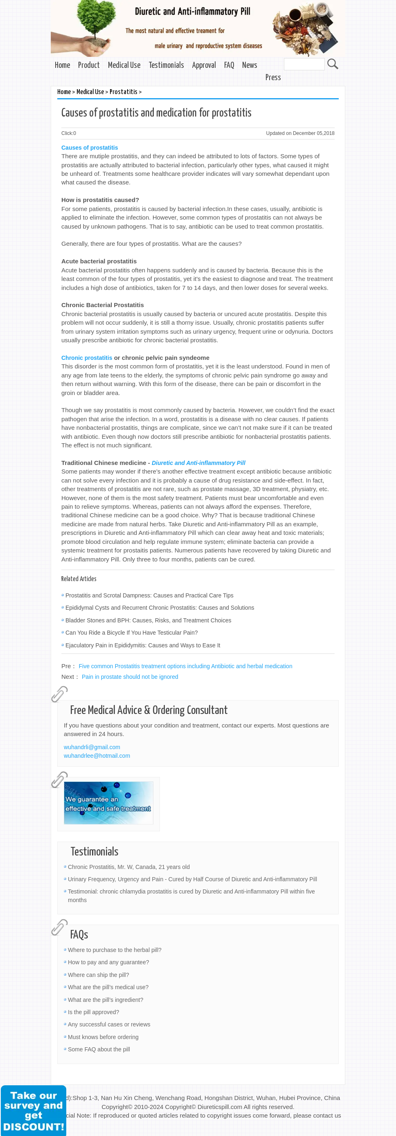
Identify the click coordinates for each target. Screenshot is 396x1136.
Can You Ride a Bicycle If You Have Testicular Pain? (131, 632)
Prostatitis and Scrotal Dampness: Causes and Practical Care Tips (149, 595)
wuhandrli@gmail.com (92, 747)
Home (62, 66)
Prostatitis (123, 92)
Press (273, 78)
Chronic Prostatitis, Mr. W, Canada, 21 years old (129, 867)
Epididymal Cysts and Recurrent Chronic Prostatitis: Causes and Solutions (159, 607)
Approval (204, 66)
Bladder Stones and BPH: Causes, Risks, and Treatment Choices (148, 620)
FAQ (229, 66)
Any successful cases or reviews (109, 1024)
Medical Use (124, 66)
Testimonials (166, 66)
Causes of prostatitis (89, 147)
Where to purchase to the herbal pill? (115, 950)
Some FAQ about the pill (99, 1049)
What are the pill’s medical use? (108, 987)
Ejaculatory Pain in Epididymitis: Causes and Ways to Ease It (142, 645)
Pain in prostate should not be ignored (130, 677)
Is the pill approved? (93, 1012)
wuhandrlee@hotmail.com (97, 755)
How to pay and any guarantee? (108, 962)
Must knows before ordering (103, 1037)
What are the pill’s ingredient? (105, 1000)
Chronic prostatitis (86, 358)
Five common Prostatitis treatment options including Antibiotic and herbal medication (185, 666)
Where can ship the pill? (98, 975)
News (249, 66)
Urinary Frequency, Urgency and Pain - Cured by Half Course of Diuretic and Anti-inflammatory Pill (192, 879)
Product (89, 66)
